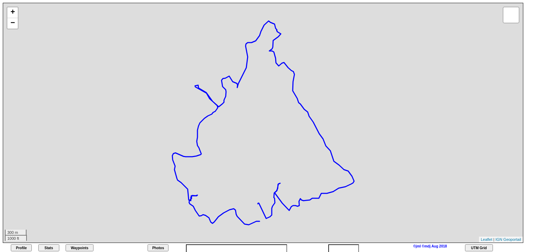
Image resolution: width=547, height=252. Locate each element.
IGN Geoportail (508, 239)
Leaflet (486, 239)
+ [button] (12, 12)
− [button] (12, 23)
